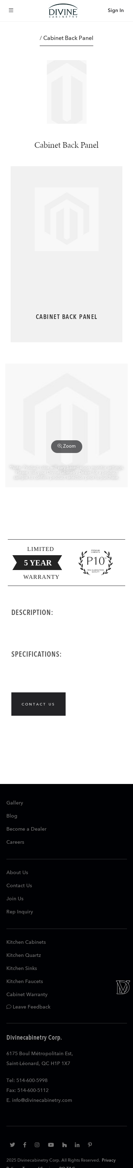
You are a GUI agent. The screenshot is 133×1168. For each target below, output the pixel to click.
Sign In (116, 10)
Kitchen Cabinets (26, 942)
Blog (11, 816)
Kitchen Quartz (23, 955)
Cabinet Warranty (27, 994)
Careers (15, 842)
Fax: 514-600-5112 (27, 1090)
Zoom (66, 446)
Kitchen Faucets (24, 981)
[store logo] (63, 11)
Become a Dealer (26, 829)
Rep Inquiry (19, 912)
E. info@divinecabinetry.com (39, 1100)
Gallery (14, 803)
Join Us (14, 898)
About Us (17, 872)
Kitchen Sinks (21, 968)
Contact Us (19, 885)
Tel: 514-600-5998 (27, 1080)
